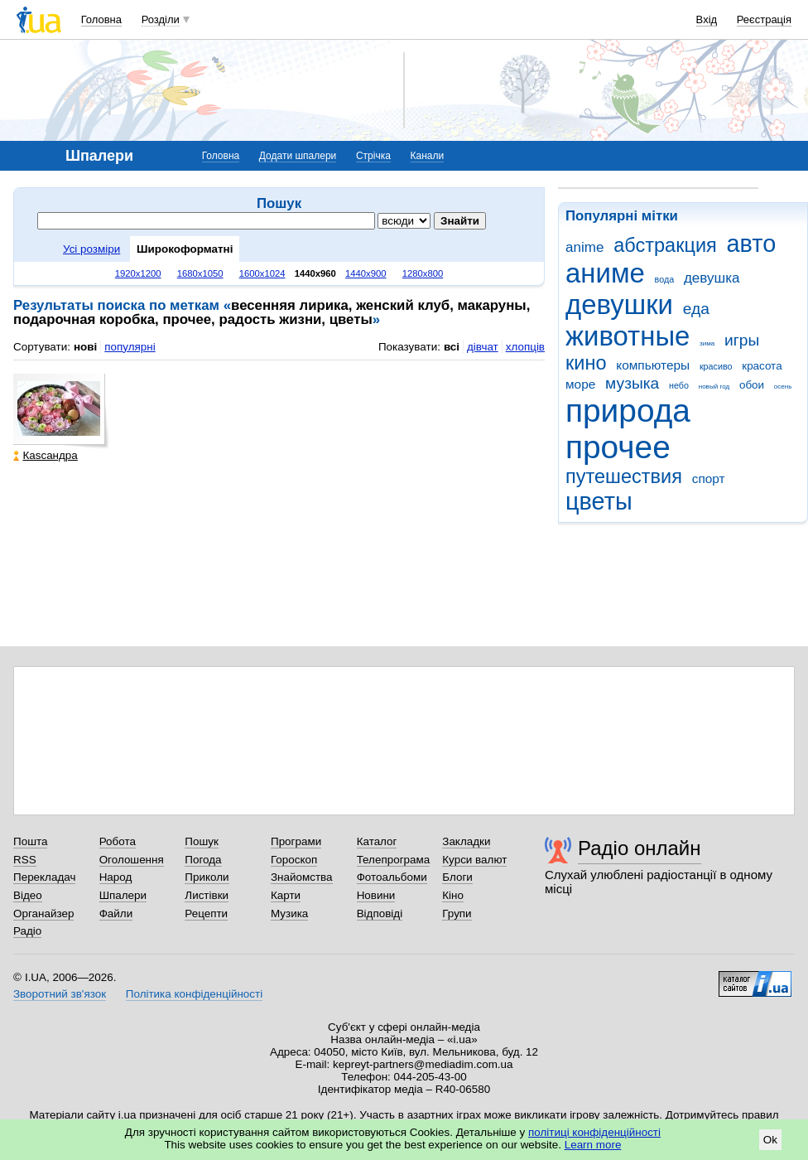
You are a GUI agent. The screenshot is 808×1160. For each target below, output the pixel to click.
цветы (598, 501)
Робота (117, 841)
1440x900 (366, 273)
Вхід (707, 19)
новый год (714, 386)
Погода (203, 859)
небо (679, 385)
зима (707, 343)
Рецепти (206, 913)
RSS (24, 859)
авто (752, 243)
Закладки (466, 841)
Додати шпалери (297, 156)
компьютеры (653, 365)
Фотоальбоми (392, 877)
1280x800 (423, 273)
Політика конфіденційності (194, 994)
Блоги (457, 877)
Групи (456, 913)
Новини (376, 895)
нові (85, 347)
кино (586, 363)
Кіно (453, 895)
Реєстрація (764, 19)
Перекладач (44, 877)
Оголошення (131, 859)
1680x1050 (200, 273)
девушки (619, 304)
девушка (712, 278)
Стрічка (373, 156)
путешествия (623, 476)
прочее (618, 447)
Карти (286, 895)
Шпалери (123, 895)
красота (762, 366)
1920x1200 (138, 273)
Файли (116, 913)
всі (451, 347)
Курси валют (474, 859)
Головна (101, 19)
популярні (129, 347)
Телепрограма (393, 859)
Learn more (593, 1144)
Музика (289, 913)
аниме (605, 273)
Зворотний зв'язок (59, 994)
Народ (115, 877)
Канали (428, 156)
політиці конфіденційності (594, 1132)
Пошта (30, 841)
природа (627, 410)
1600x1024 (262, 273)
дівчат (482, 347)
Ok (770, 1139)
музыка (632, 383)
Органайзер (43, 913)
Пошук (202, 841)
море (580, 384)
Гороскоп (294, 859)
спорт (708, 478)
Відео (27, 895)
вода (665, 279)
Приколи (206, 877)
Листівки (206, 895)
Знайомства (302, 877)
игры (741, 340)
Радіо (27, 931)
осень (783, 386)
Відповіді (380, 913)
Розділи (161, 19)
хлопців (525, 347)
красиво (716, 366)
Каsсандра (45, 455)
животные (627, 336)
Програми (296, 841)
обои (751, 385)
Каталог (377, 841)
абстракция (665, 245)
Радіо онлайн (639, 848)
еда (696, 308)
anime (584, 247)
